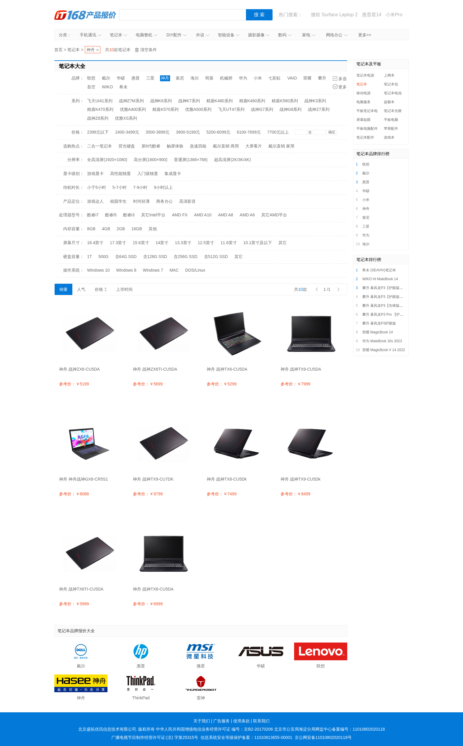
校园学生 (118, 201)
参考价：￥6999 (148, 603)
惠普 (135, 78)
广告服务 (221, 721)
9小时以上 (163, 187)
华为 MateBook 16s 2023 (382, 341)
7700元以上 (278, 132)
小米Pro (394, 14)
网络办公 (337, 35)
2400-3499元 (127, 132)
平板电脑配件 (367, 129)
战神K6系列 (161, 100)
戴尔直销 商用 (226, 146)
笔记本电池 (393, 93)
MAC (174, 270)
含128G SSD (155, 256)
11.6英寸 (229, 242)
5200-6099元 (218, 132)
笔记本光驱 (393, 111)
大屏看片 (253, 146)
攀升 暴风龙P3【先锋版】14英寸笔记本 (393, 306)
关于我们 (201, 721)
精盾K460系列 (252, 100)
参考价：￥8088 (74, 494)
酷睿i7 (93, 215)
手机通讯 (90, 35)
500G (103, 256)
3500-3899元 (157, 132)
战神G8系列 (291, 109)
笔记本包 (391, 84)
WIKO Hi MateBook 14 (380, 279)
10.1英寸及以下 (257, 242)
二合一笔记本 (99, 146)
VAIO (292, 78)
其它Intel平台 (153, 215)
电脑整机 (146, 35)
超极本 (389, 102)
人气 (81, 289)
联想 (91, 78)
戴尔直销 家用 (281, 146)
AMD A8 (225, 215)
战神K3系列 (315, 100)
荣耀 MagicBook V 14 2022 (383, 350)
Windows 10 (98, 270)
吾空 (91, 87)
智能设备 (228, 35)
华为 (243, 78)
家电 (308, 35)
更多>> (364, 35)
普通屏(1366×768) (191, 159)
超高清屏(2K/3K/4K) (232, 159)
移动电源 (363, 93)
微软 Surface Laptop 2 (334, 14)
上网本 (389, 75)
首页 (58, 49)
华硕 (121, 78)
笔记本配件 (365, 137)
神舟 (91, 49)
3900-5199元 (188, 132)
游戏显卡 (95, 173)
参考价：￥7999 (295, 384)
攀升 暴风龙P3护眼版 (379, 323)
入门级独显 (147, 173)
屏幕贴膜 (363, 120)
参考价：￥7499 (222, 494)
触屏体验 (175, 146)
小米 (258, 78)
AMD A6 (247, 215)
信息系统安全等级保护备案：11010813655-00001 (246, 737)
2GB (121, 228)
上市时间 (124, 289)
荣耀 (307, 78)
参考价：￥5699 (148, 384)
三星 (150, 78)
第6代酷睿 (150, 146)
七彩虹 (274, 78)
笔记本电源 (365, 75)
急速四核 (198, 146)
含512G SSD (216, 256)
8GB (91, 228)
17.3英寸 (118, 242)
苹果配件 (391, 129)
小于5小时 (96, 187)
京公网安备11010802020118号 (323, 737)
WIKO (107, 87)
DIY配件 (177, 35)
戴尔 (106, 78)
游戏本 (389, 137)
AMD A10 (202, 215)
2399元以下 (98, 132)
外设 (202, 35)
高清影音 (187, 201)
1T (89, 256)
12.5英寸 (206, 242)
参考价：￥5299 (222, 384)
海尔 (194, 78)
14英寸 (162, 242)
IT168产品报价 (85, 15)
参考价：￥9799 (148, 494)
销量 (63, 289)
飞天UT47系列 (231, 109)
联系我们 (261, 721)
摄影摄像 (259, 35)
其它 (282, 242)
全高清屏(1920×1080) (107, 159)
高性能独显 (120, 173)
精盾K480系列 (219, 100)
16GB (136, 228)
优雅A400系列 (133, 109)
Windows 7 (153, 270)
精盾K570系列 (165, 109)
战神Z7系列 (318, 109)
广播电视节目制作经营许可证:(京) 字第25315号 (154, 737)
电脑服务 (363, 102)
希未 (123, 87)
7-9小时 (140, 187)
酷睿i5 (111, 215)
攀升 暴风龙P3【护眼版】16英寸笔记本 (393, 297)
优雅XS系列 (126, 118)
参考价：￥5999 (74, 603)
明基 (209, 78)
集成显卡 (172, 173)
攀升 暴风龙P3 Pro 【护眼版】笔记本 (391, 314)
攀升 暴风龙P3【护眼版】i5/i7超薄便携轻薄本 (398, 288)
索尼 (180, 78)
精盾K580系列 (285, 100)
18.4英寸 (95, 242)
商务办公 (164, 201)
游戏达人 (95, 201)
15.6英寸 (141, 242)
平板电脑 (391, 120)
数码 (284, 35)
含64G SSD (126, 256)
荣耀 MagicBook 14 (377, 332)
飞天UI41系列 (100, 100)
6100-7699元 (249, 132)
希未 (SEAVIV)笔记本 (379, 270)
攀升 (322, 78)
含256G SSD (186, 256)
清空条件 (148, 49)
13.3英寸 (183, 242)
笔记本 (118, 35)
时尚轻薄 (141, 201)
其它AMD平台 (274, 215)
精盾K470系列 (100, 109)
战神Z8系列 (97, 118)
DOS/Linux (195, 270)
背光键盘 (126, 146)
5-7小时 (120, 187)
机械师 (226, 78)
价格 (101, 289)
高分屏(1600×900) (150, 159)
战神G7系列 (262, 109)
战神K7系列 (189, 100)
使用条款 (241, 721)
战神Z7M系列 (131, 100)
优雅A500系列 (198, 109)
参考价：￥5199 (74, 384)
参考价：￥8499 (295, 494)
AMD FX (180, 215)
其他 (153, 228)
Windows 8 (126, 270)
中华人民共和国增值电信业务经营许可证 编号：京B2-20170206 (214, 729)
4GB (106, 228)
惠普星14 (372, 14)
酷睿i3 (129, 215)
